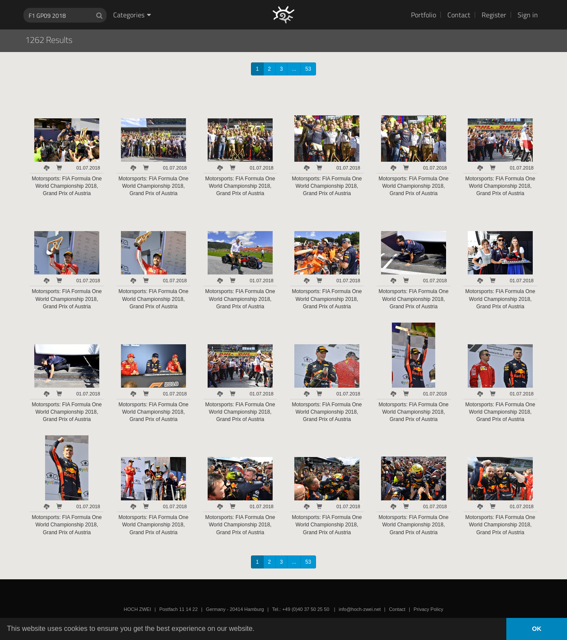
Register (494, 15)
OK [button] (536, 628)
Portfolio (423, 15)
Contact (458, 15)
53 (308, 69)
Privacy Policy (428, 609)
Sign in (528, 15)
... (294, 69)
